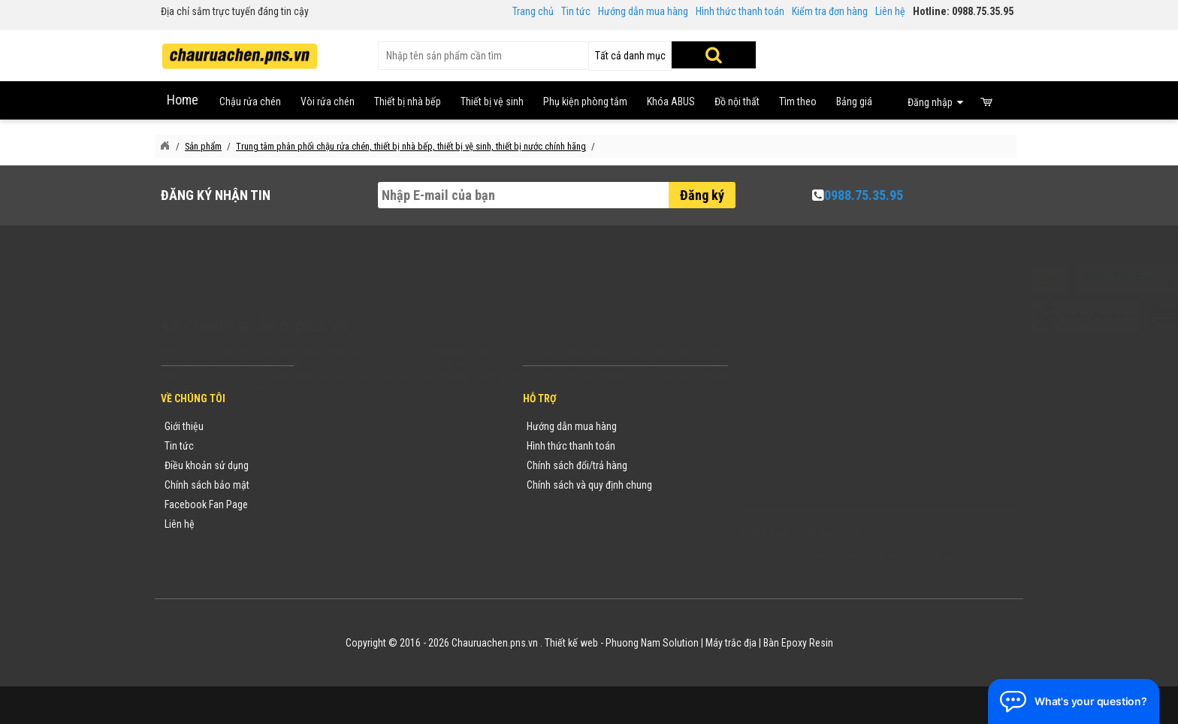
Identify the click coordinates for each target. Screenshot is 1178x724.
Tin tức (576, 11)
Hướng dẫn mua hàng (643, 11)
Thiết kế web (571, 643)
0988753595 (786, 449)
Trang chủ (533, 11)
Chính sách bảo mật (207, 485)
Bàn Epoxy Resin (798, 643)
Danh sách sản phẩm (354, 504)
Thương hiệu (336, 426)
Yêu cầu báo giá (343, 465)
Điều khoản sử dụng (207, 465)
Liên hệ (890, 11)
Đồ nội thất (737, 101)
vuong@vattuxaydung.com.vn (834, 488)
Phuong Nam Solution (652, 643)
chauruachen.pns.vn (825, 468)
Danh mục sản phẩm (353, 485)
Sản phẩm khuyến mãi (356, 524)
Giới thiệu (184, 426)
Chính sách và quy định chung (589, 485)
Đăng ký (702, 195)
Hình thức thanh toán (740, 11)
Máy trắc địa (731, 643)
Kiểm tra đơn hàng (830, 11)
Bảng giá (854, 101)
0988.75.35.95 (863, 195)
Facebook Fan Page (206, 504)
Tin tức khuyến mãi (349, 446)
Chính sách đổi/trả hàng (577, 465)
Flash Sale (331, 544)
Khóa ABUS (671, 101)
